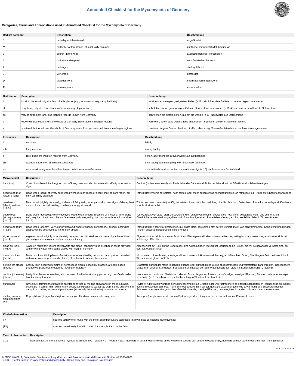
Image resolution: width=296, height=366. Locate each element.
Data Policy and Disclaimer (82, 360)
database (289, 348)
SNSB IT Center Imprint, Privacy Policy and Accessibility (33, 360)
